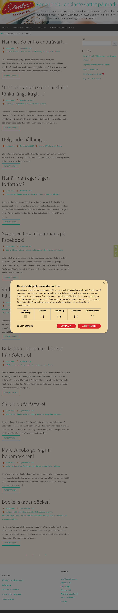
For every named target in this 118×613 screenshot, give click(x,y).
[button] (25, 326)
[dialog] (59, 306)
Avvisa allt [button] (64, 326)
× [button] (104, 283)
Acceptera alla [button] (88, 326)
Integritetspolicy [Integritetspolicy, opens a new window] (23, 305)
